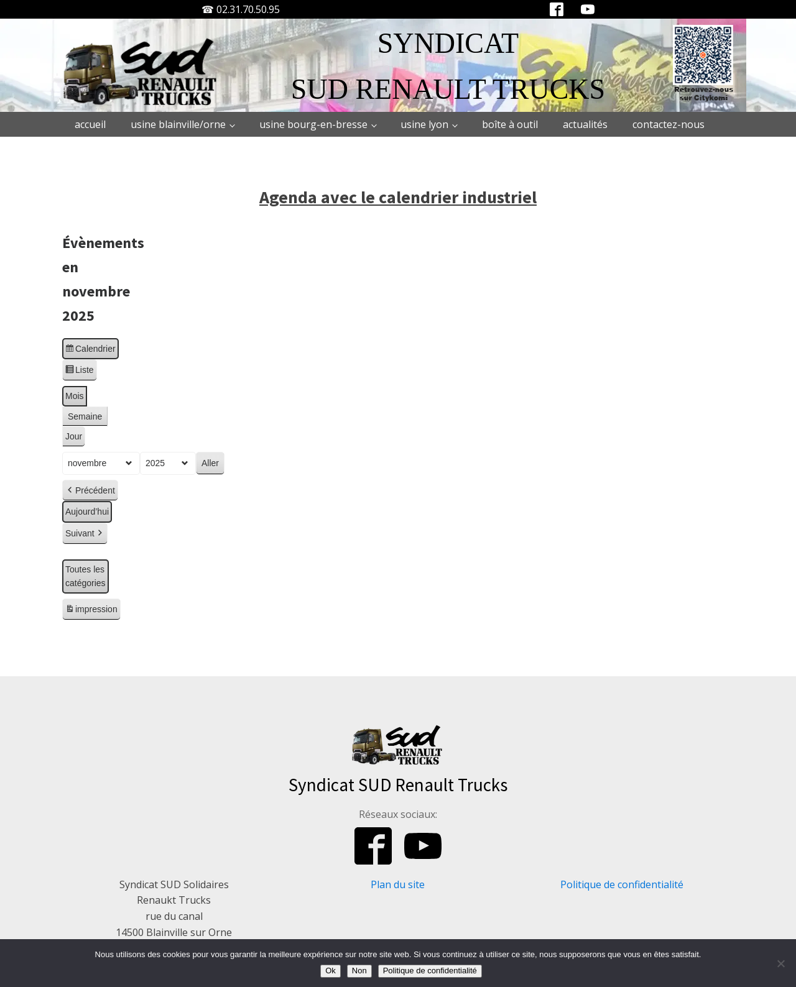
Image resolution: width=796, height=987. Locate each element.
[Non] (780, 963)
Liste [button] (79, 371)
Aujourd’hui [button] (87, 511)
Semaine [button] (85, 416)
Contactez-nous (668, 124)
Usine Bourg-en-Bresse (313, 124)
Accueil (90, 124)
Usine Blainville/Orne (178, 124)
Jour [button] (73, 436)
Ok (330, 970)
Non (359, 970)
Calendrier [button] (90, 350)
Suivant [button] (84, 533)
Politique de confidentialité (621, 884)
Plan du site (398, 884)
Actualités (585, 124)
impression (91, 611)
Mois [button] (74, 396)
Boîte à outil (510, 124)
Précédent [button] (90, 490)
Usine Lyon (424, 124)
